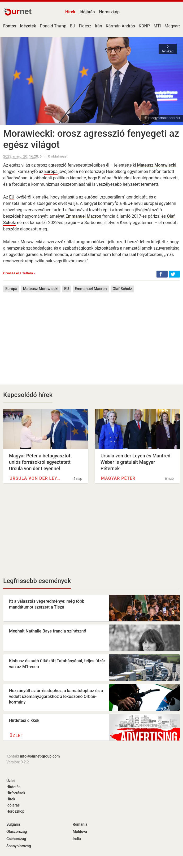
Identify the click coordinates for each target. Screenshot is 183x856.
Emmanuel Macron (83, 216)
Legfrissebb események (37, 581)
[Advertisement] (91, 334)
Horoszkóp (109, 11)
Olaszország (16, 831)
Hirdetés (13, 787)
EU (72, 25)
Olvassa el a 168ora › (19, 273)
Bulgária (13, 824)
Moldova (80, 831)
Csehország (16, 839)
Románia (80, 824)
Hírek (70, 11)
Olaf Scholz (122, 289)
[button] (162, 274)
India (77, 839)
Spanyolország (18, 846)
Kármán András (120, 25)
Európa (51, 171)
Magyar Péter (118, 478)
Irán (98, 25)
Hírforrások (15, 793)
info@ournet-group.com (40, 756)
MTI (157, 25)
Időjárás (87, 11)
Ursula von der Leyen (35, 478)
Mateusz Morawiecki (156, 165)
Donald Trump (53, 25)
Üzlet (17, 735)
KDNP (144, 25)
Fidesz (85, 25)
